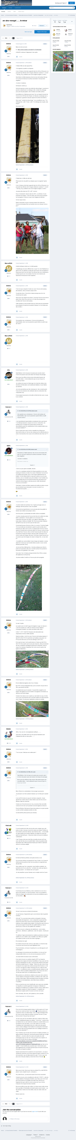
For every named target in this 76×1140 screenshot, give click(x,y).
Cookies (48, 1134)
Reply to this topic (42, 31)
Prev (6, 38)
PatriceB (8, 825)
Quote (20, 56)
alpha (8, 445)
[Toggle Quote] (18, 410)
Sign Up (71, 3)
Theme (35, 1134)
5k (9, 56)
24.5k (9, 743)
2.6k (8, 421)
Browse (4, 8)
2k (9, 384)
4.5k (8, 459)
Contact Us (41, 1134)
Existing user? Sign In (61, 3)
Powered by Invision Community (38, 1137)
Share (34, 25)
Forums (3, 11)
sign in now (35, 1111)
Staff (14, 11)
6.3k (8, 838)
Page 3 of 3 (19, 38)
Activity (10, 7)
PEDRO (8, 729)
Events (9, 11)
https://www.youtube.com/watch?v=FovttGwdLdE (29, 49)
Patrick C (8, 407)
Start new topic (28, 31)
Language (29, 1134)
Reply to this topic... (14, 1118)
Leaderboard (18, 7)
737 (8, 276)
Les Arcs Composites (20, 26)
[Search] (56, 8)
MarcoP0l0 (8, 263)
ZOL (8, 370)
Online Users (21, 11)
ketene (10, 24)
